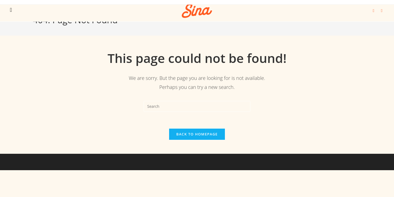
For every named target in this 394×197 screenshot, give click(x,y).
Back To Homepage (197, 134)
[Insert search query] (197, 106)
